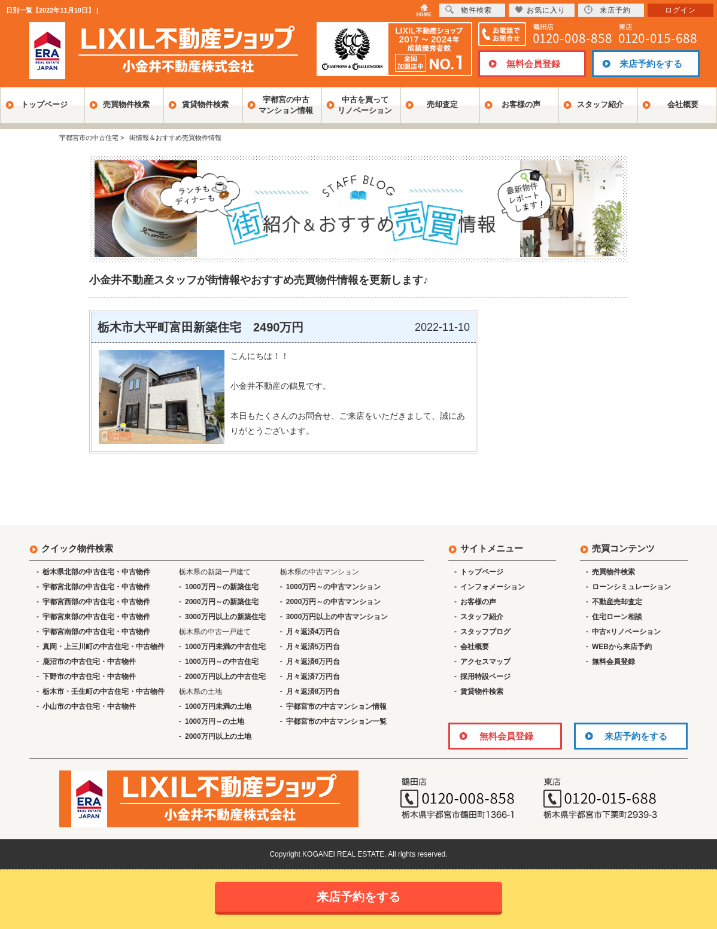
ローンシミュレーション (631, 587)
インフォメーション (492, 587)
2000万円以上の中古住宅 (225, 676)
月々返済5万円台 (313, 646)
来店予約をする (650, 64)
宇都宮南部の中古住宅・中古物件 (96, 632)
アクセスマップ (485, 661)
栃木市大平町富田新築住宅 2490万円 (201, 327)
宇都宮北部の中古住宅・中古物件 (96, 587)
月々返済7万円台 (313, 676)
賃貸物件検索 (205, 104)
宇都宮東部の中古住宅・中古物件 (96, 617)
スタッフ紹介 (600, 104)
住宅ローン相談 (617, 617)
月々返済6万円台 (313, 661)
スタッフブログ (485, 632)
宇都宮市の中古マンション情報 (336, 706)
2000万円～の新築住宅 (222, 602)
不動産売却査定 (617, 602)
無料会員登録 (533, 64)
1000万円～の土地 (214, 721)
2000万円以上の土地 (218, 736)
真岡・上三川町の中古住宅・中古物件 (103, 646)
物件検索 (468, 9)
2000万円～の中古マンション (333, 602)
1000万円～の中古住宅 (222, 661)
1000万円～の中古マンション (333, 587)
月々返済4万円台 (313, 632)
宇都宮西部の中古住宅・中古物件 (96, 602)
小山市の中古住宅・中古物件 (89, 706)
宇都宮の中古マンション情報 (286, 105)
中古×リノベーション (626, 632)
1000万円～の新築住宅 (222, 587)
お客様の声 (521, 104)
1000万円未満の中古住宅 (225, 646)
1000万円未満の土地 (218, 706)
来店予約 (607, 9)
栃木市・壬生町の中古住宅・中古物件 (103, 691)
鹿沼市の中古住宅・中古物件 (89, 661)
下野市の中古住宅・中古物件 (89, 676)
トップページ (44, 104)
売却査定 (442, 104)
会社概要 (682, 104)
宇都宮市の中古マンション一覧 (336, 721)
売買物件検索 (126, 104)
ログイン (680, 10)
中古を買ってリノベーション (365, 105)
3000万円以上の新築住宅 (225, 617)
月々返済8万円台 (313, 691)
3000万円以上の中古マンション (337, 617)
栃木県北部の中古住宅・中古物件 (96, 572)
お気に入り (540, 9)
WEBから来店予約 (622, 646)
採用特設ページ (485, 676)
